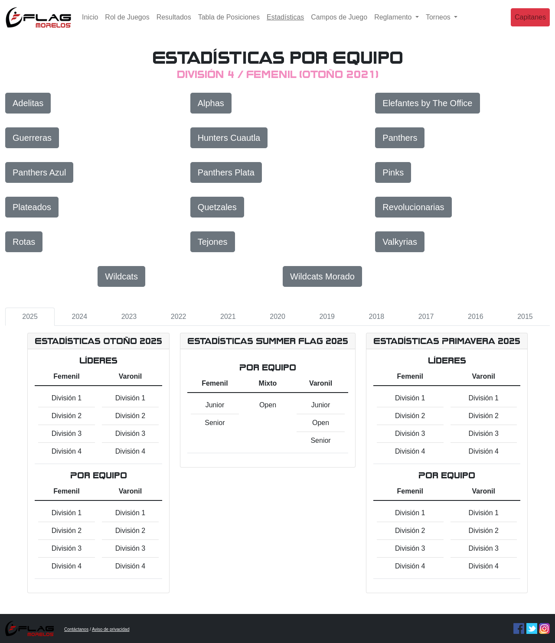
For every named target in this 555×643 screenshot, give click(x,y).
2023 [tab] (129, 316)
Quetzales (217, 207)
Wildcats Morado (322, 276)
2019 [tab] (327, 316)
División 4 (67, 451)
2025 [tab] (30, 316)
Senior (215, 422)
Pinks (393, 172)
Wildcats (121, 276)
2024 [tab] (79, 316)
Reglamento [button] (394, 23)
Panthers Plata (226, 172)
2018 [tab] (377, 316)
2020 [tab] (277, 316)
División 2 (67, 415)
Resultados (174, 23)
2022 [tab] (178, 316)
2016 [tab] (475, 316)
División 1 (67, 398)
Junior (215, 405)
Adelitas (28, 103)
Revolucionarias (413, 207)
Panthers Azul (39, 172)
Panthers (399, 138)
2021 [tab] (228, 316)
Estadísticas (287, 22)
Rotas (24, 242)
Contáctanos (76, 629)
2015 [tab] (525, 316)
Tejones (213, 242)
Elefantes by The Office (427, 103)
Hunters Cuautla (229, 138)
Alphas (211, 103)
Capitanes (530, 23)
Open (267, 405)
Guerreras (32, 138)
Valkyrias (399, 242)
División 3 (67, 433)
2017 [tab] (426, 316)
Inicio (90, 23)
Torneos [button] (439, 23)
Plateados (32, 207)
